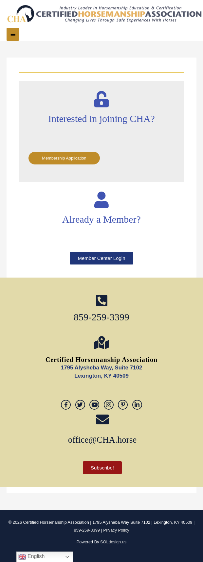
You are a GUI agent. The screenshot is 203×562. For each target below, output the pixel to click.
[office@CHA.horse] (102, 419)
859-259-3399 (101, 317)
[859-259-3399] (101, 300)
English (31, 557)
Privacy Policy (116, 530)
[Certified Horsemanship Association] (101, 342)
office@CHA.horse (102, 440)
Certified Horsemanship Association (102, 359)
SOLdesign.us (113, 541)
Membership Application (64, 158)
